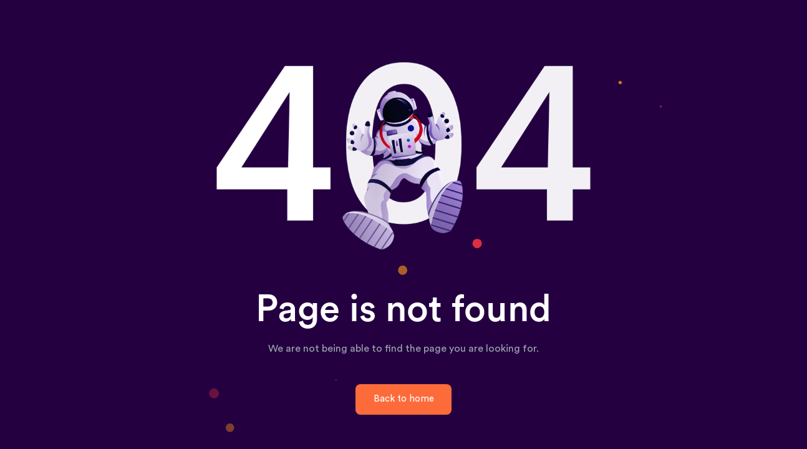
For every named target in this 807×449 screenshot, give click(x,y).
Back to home (404, 398)
